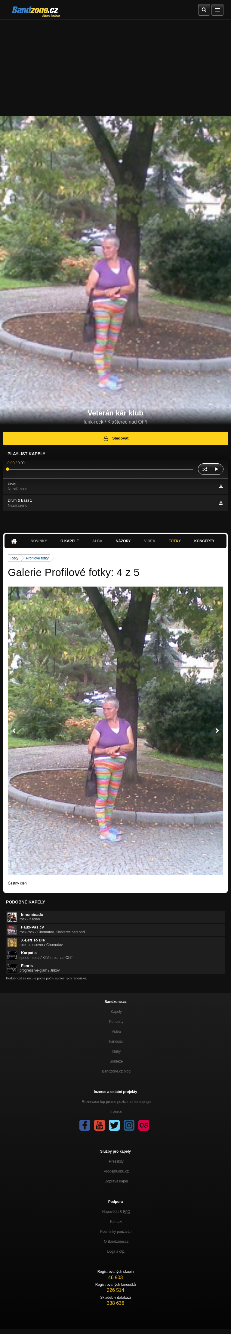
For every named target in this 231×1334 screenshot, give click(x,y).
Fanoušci (116, 1041)
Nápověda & (116, 1212)
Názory (123, 541)
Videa (149, 541)
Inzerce (116, 1112)
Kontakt (116, 1222)
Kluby (116, 1051)
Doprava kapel (116, 1181)
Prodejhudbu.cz (116, 1171)
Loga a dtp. (116, 1251)
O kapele (69, 541)
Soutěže (116, 1061)
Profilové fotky (37, 558)
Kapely (116, 1012)
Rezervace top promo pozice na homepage (116, 1102)
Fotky (174, 541)
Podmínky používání (116, 1231)
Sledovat (116, 438)
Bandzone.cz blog (116, 1071)
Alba (97, 541)
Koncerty (204, 541)
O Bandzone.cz (116, 1241)
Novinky (39, 541)
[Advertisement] (115, 65)
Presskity (116, 1161)
